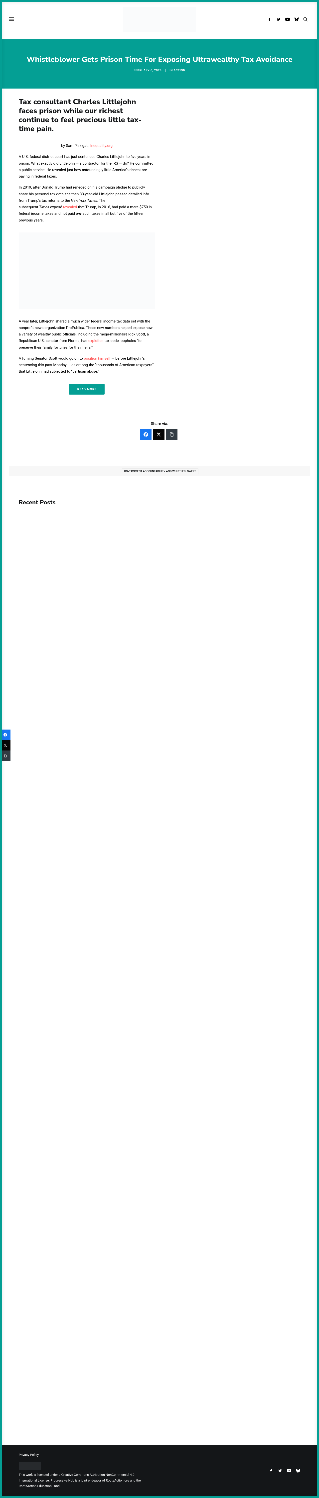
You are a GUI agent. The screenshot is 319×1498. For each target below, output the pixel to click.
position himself (97, 358)
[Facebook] (146, 434)
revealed (70, 207)
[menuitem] (270, 19)
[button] (270, 19)
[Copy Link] (171, 434)
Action (179, 70)
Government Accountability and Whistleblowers (160, 471)
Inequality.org (101, 145)
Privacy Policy (29, 1455)
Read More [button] (86, 389)
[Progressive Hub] (159, 19)
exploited (96, 340)
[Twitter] (158, 434)
